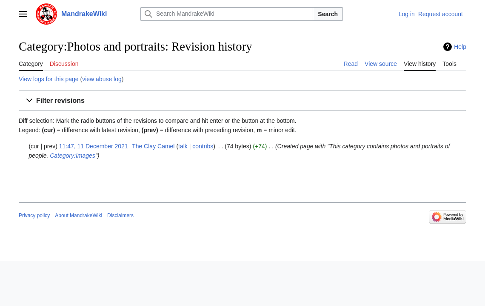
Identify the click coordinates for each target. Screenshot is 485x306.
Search (328, 14)
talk (183, 146)
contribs (202, 146)
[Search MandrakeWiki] (226, 14)
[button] (242, 101)
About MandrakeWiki (78, 215)
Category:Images (72, 155)
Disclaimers (120, 215)
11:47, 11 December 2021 (93, 146)
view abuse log (102, 79)
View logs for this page (49, 79)
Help (460, 46)
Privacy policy (34, 215)
